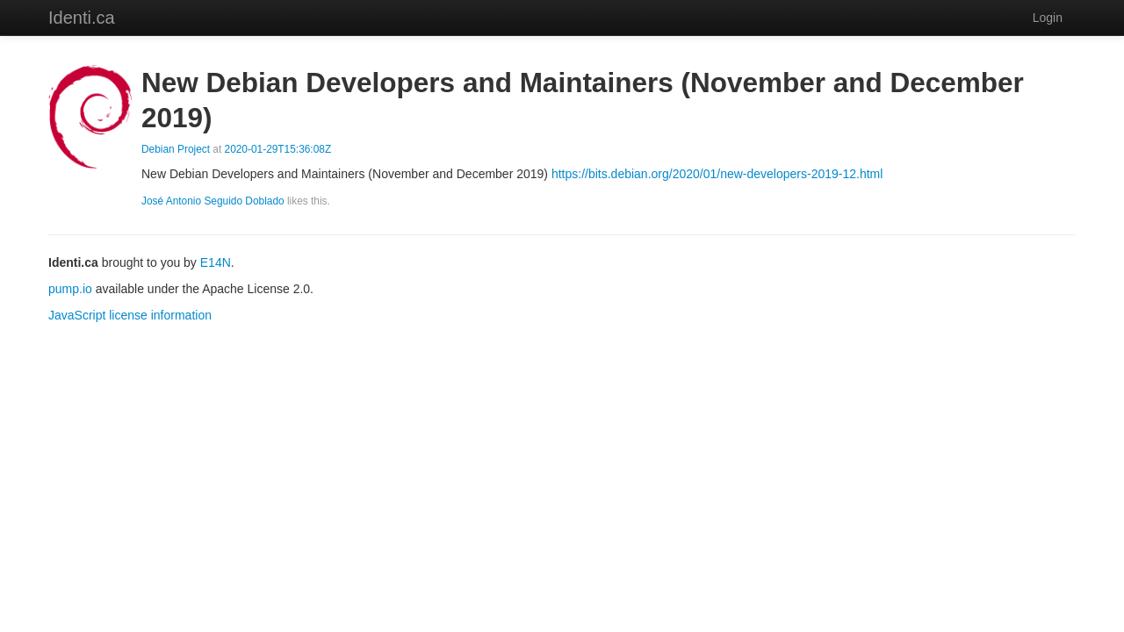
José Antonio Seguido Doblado (213, 201)
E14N (215, 262)
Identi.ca (81, 17)
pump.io (70, 289)
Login (1048, 18)
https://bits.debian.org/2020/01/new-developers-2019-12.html (717, 174)
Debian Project (175, 149)
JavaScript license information (130, 315)
